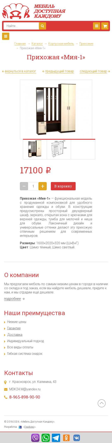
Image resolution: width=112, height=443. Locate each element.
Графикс (29, 426)
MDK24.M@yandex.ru (25, 389)
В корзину (63, 186)
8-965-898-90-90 (24, 397)
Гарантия (13, 328)
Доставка (14, 335)
